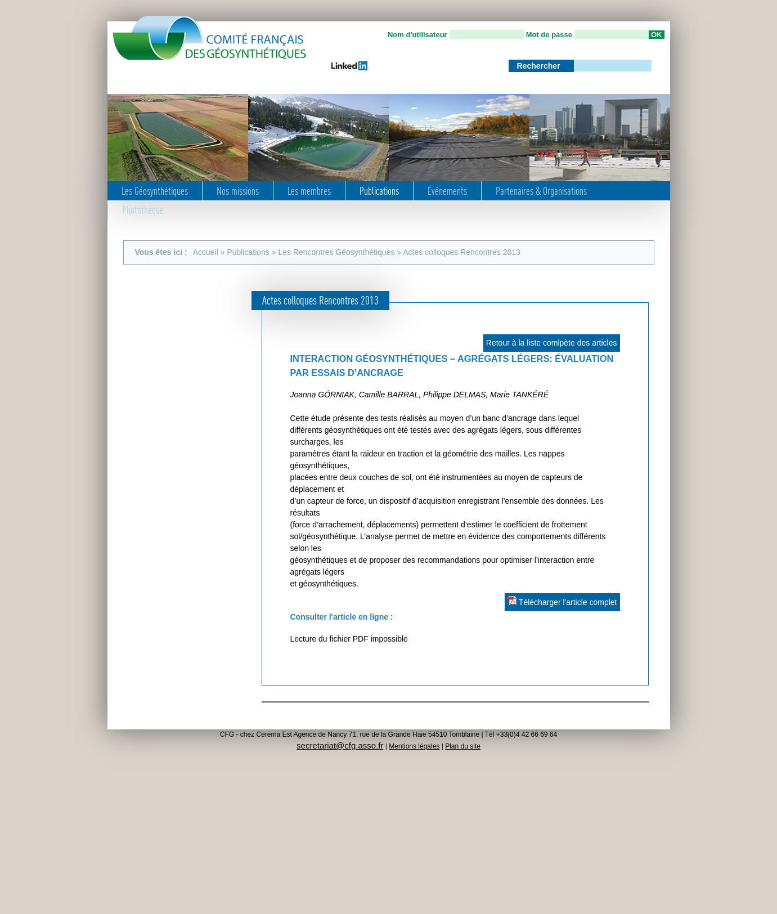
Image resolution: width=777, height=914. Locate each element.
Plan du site (462, 746)
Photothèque (143, 210)
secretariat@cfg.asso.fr (340, 745)
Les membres (309, 191)
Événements (447, 191)
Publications (379, 191)
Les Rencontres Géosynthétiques (336, 252)
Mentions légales (414, 746)
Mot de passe (549, 34)
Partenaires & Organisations (541, 191)
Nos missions (238, 191)
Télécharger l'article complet (562, 601)
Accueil (205, 252)
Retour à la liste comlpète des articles (551, 342)
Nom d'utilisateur (417, 34)
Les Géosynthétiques (155, 191)
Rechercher (540, 65)
